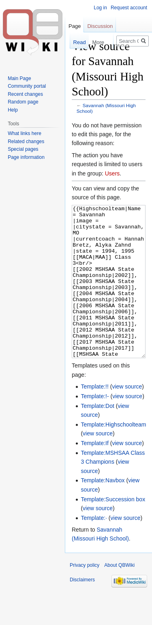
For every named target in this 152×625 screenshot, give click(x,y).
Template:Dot (97, 436)
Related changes (26, 141)
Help (13, 110)
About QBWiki (119, 595)
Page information (26, 157)
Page (75, 26)
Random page (23, 102)
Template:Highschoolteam (113, 455)
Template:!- (95, 426)
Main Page (19, 78)
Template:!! (94, 417)
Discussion (100, 26)
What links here (24, 133)
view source (127, 417)
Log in (100, 8)
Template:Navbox (102, 510)
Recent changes (25, 94)
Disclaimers (82, 610)
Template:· (94, 548)
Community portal (27, 86)
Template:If (94, 473)
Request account (129, 8)
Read (77, 42)
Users (112, 173)
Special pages (23, 149)
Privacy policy (84, 595)
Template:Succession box (113, 529)
